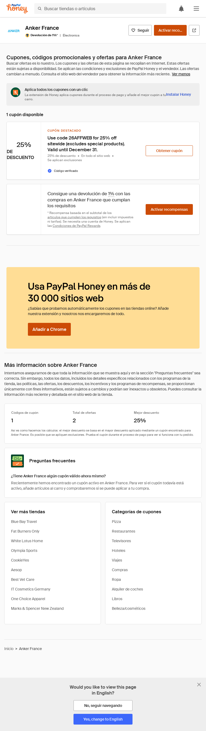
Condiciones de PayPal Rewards (76, 226)
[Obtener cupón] (169, 150)
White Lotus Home (27, 540)
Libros (117, 598)
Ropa (116, 579)
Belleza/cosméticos (128, 608)
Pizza (116, 521)
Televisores (121, 540)
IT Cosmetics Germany (30, 589)
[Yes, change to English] (103, 719)
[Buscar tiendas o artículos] (100, 8)
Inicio (8, 648)
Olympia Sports (24, 550)
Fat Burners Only (25, 531)
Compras (120, 569)
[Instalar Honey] (178, 94)
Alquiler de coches (127, 589)
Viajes (117, 560)
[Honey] (17, 8)
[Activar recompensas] (170, 30)
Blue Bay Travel (24, 521)
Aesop (16, 569)
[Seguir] (140, 30)
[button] (196, 8)
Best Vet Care (22, 579)
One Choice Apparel (28, 598)
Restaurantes (123, 531)
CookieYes (20, 560)
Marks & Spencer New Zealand (37, 608)
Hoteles (118, 550)
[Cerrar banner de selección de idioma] (199, 685)
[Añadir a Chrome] (49, 329)
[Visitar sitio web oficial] (194, 30)
